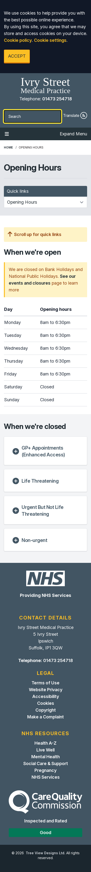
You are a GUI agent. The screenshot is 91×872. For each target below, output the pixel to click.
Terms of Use (45, 682)
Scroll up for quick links (34, 234)
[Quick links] (45, 202)
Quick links (18, 191)
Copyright (45, 710)
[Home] (45, 86)
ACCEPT (17, 56)
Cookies (45, 703)
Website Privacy (45, 689)
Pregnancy (45, 770)
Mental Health (45, 756)
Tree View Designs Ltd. (45, 853)
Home (8, 147)
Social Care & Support (45, 763)
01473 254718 (57, 98)
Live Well (45, 749)
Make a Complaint (45, 716)
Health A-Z (45, 743)
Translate (75, 115)
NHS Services (46, 777)
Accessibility (45, 696)
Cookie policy (18, 40)
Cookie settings (50, 40)
